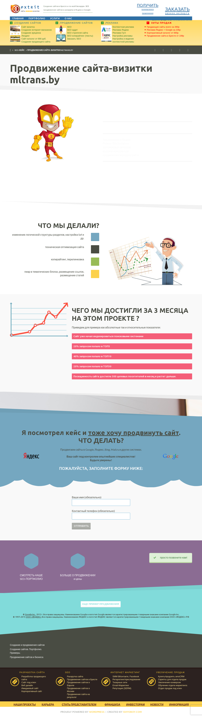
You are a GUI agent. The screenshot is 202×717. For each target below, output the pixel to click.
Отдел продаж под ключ (170, 688)
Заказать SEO (74, 38)
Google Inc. (30, 614)
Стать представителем (79, 704)
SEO (69, 27)
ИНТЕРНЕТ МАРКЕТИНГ (125, 672)
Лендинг (25, 36)
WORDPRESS (96, 711)
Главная (18, 18)
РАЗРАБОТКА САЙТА (32, 672)
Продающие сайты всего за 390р (163, 27)
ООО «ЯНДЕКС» (34, 617)
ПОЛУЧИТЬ (147, 8)
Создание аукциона (31, 33)
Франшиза (112, 704)
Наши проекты (25, 704)
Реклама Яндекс (121, 30)
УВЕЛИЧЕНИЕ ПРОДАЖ (170, 672)
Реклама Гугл (119, 33)
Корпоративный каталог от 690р (163, 33)
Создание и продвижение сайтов (27, 644)
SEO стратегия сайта (77, 33)
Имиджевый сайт (29, 688)
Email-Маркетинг (121, 685)
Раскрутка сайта (75, 676)
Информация (179, 704)
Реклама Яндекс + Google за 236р (164, 30)
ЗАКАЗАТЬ (177, 10)
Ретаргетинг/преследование (126, 679)
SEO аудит (72, 30)
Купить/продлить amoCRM (171, 676)
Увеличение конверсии (169, 682)
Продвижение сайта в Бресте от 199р (165, 36)
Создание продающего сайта (35, 41)
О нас (68, 18)
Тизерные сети (120, 682)
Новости (156, 704)
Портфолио (37, 18)
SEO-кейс (19, 50)
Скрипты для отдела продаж (172, 679)
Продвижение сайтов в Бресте (82, 679)
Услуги (55, 18)
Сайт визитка (28, 27)
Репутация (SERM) (122, 688)
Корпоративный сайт (31, 691)
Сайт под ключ (28, 682)
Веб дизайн (27, 685)
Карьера (48, 704)
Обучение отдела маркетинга (172, 685)
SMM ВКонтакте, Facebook (126, 676)
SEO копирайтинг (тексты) (80, 36)
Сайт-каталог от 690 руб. (33, 38)
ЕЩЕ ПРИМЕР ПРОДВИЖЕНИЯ (100, 604)
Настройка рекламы (122, 36)
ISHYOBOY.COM (132, 711)
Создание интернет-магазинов (36, 30)
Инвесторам (135, 704)
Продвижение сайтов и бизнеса (26, 657)
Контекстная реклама (123, 27)
